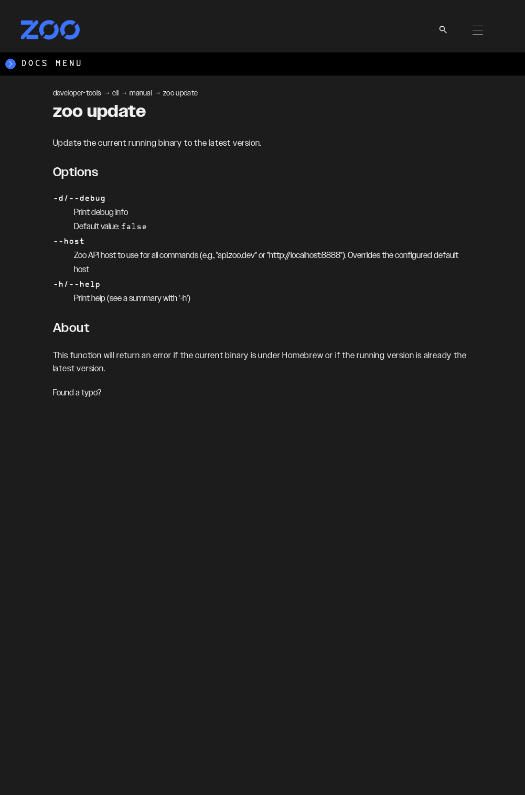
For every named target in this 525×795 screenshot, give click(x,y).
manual (141, 93)
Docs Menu (43, 64)
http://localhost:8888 (304, 255)
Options (76, 172)
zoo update (180, 93)
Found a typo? (77, 393)
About (71, 328)
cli (115, 93)
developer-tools (77, 93)
